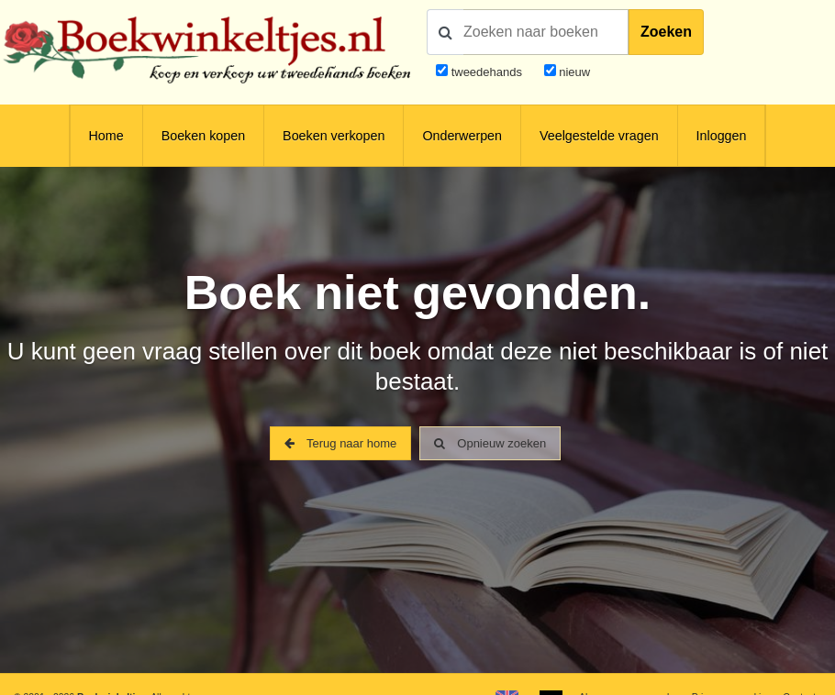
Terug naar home (340, 443)
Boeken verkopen (333, 135)
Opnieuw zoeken (490, 443)
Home (106, 135)
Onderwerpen (462, 135)
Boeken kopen (203, 135)
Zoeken (666, 31)
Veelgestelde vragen (599, 135)
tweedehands (486, 72)
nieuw (573, 72)
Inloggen (721, 135)
